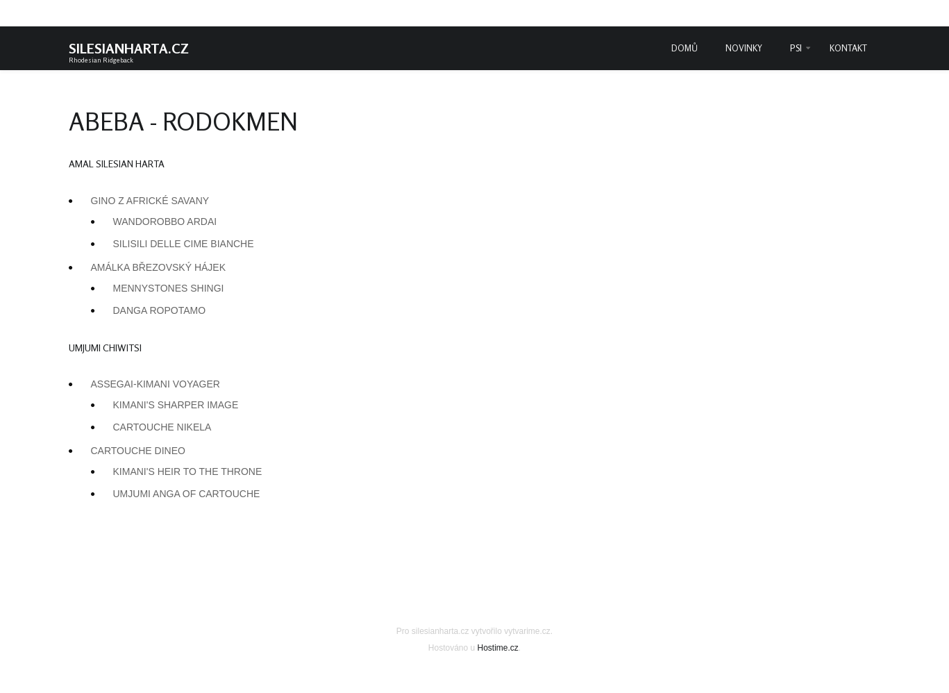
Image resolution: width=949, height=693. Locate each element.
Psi (796, 47)
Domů (684, 47)
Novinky (743, 47)
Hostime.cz (498, 648)
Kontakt (848, 47)
